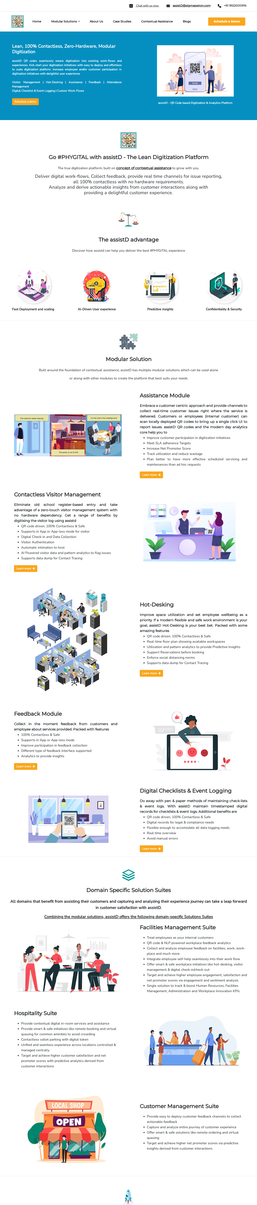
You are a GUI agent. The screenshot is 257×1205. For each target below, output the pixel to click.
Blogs (187, 21)
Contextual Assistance (157, 21)
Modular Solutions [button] (64, 21)
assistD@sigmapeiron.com (192, 5)
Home (36, 21)
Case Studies (122, 21)
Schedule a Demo (227, 21)
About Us (96, 21)
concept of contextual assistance (143, 168)
